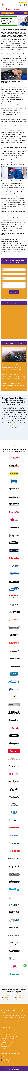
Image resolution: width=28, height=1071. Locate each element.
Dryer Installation (5, 1040)
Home (2, 15)
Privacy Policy (4, 1048)
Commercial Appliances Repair (9, 1031)
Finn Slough (19, 995)
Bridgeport (6, 995)
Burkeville (5, 1000)
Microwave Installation (7, 1042)
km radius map (14, 322)
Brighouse (5, 997)
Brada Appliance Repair (18, 220)
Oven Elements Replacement (9, 1036)
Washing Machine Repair (7, 1038)
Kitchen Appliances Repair (8, 1034)
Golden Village (20, 997)
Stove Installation (5, 1046)
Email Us (5, 1057)
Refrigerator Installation (7, 1044)
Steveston (18, 1000)
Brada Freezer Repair (8, 15)
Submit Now (14, 292)
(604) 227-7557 (7, 1059)
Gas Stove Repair (5, 1032)
